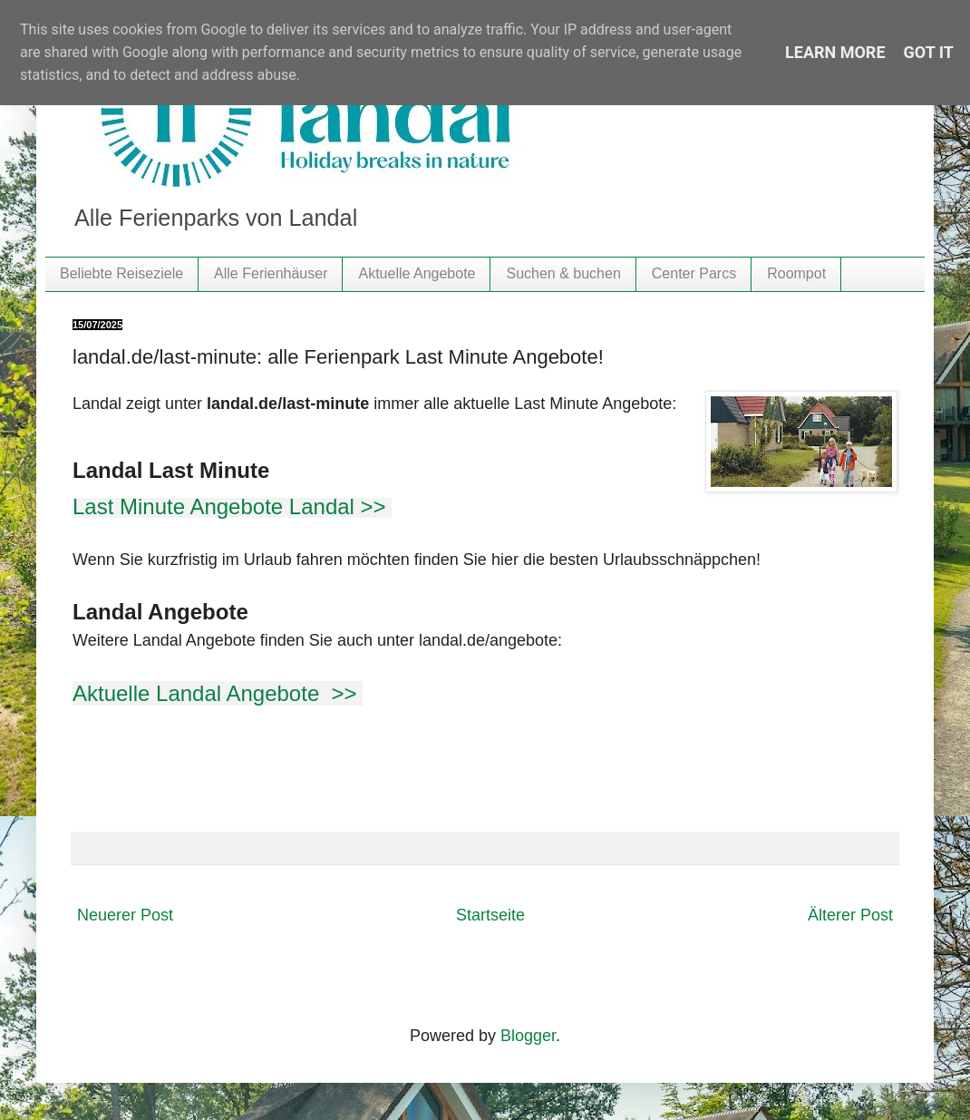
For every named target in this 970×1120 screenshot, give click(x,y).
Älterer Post (850, 915)
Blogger (528, 1036)
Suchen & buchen (563, 273)
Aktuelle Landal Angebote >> (218, 693)
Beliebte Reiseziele (121, 273)
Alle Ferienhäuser (270, 273)
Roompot (796, 273)
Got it (929, 52)
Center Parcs (694, 273)
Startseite (490, 915)
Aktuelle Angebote (416, 273)
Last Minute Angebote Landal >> (232, 506)
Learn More (835, 52)
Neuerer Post (125, 915)
